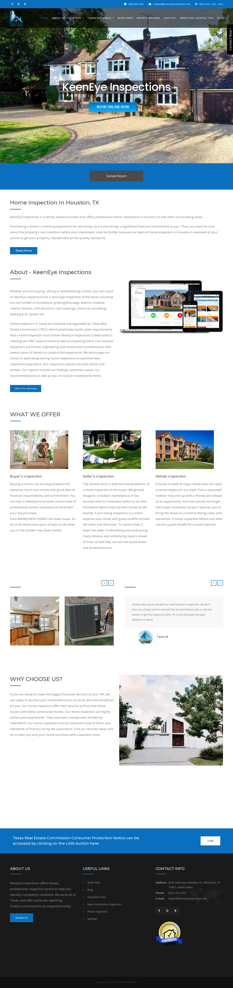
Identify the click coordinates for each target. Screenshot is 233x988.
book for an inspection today (50, 906)
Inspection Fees (148, 18)
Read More (23, 250)
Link (210, 841)
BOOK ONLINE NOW (115, 107)
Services (75, 18)
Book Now (125, 18)
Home (44, 18)
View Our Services (26, 388)
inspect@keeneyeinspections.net (171, 4)
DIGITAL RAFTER (128, 982)
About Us (58, 18)
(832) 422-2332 (136, 4)
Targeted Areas (99, 18)
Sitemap (92, 919)
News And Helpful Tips (197, 18)
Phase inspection (97, 911)
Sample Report (116, 176)
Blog (220, 18)
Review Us (21, 917)
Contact (169, 18)
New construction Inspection (104, 904)
